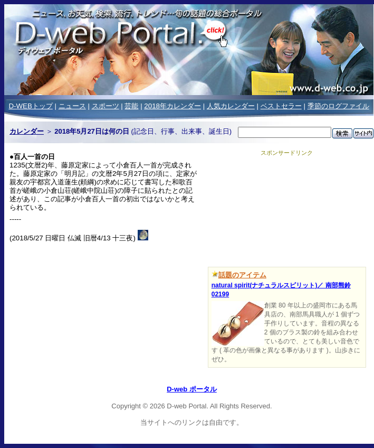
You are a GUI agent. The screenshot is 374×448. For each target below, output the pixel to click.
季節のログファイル (338, 106)
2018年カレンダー (172, 106)
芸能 (131, 106)
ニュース (72, 106)
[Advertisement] (286, 210)
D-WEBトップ (30, 106)
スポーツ (105, 106)
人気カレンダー (231, 106)
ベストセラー (281, 106)
